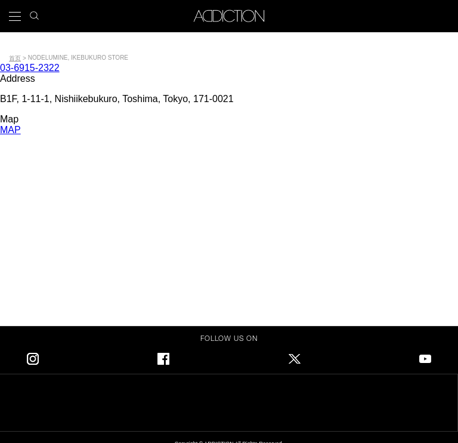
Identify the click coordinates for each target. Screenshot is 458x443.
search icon (34, 12)
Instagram (33, 356)
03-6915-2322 (30, 68)
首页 (15, 58)
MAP (10, 130)
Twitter (295, 356)
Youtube (425, 356)
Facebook (163, 356)
